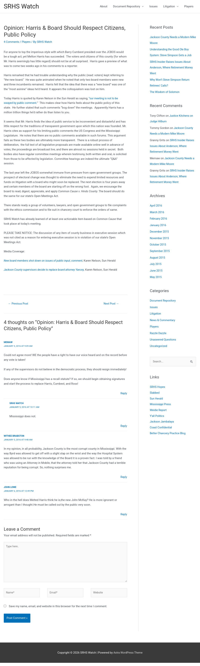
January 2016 (158, 222)
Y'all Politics (157, 410)
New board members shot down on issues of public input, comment (45, 261)
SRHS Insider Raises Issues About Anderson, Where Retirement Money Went (172, 67)
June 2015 (156, 267)
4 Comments (12, 42)
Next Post (111, 304)
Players (188, 6)
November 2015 (160, 235)
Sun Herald (157, 393)
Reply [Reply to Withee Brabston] (123, 478)
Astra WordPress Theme (128, 655)
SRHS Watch (22, 7)
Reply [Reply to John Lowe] (123, 515)
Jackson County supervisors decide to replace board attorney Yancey (45, 270)
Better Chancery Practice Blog (168, 427)
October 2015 (158, 241)
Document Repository (126, 6)
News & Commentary (163, 316)
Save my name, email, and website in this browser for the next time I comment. (58, 609)
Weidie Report (158, 405)
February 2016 (159, 216)
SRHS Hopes (158, 382)
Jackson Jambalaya (162, 416)
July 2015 (156, 260)
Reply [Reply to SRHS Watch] (123, 426)
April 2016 (156, 203)
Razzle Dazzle (158, 328)
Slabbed (155, 388)
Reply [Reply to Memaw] (123, 394)
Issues (153, 6)
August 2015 (158, 254)
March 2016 (157, 209)
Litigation (169, 6)
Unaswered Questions (163, 335)
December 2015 (160, 229)
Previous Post (18, 304)
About (103, 6)
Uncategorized (159, 341)
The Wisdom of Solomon (165, 91)
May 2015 (156, 273)
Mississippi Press (161, 399)
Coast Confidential (161, 422)
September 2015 (160, 248)
